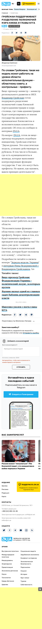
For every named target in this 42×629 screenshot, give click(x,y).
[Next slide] (38, 9)
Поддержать (28, 4)
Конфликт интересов (29, 558)
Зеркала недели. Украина (25, 262)
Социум (24, 571)
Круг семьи (25, 578)
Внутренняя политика (10, 551)
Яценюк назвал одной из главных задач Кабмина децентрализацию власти (21, 294)
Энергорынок (7, 564)
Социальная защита (28, 551)
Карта (4, 496)
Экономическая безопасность (27, 563)
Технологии (6, 578)
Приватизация (7, 567)
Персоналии (25, 567)
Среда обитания (8, 581)
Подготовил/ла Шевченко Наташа (16, 321)
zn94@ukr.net (30, 515)
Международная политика (8, 556)
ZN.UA (16, 131)
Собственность (26, 585)
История (24, 574)
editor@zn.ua (6, 520)
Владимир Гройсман (13, 97)
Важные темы (7, 9)
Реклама (5, 489)
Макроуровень (7, 560)
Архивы (5, 486)
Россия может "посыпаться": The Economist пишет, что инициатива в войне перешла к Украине (18, 466)
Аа (18, 3)
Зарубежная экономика (30, 555)
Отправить (21, 367)
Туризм (23, 581)
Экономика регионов (10, 571)
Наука (4, 574)
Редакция (5, 493)
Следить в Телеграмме (21, 394)
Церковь (5, 584)
